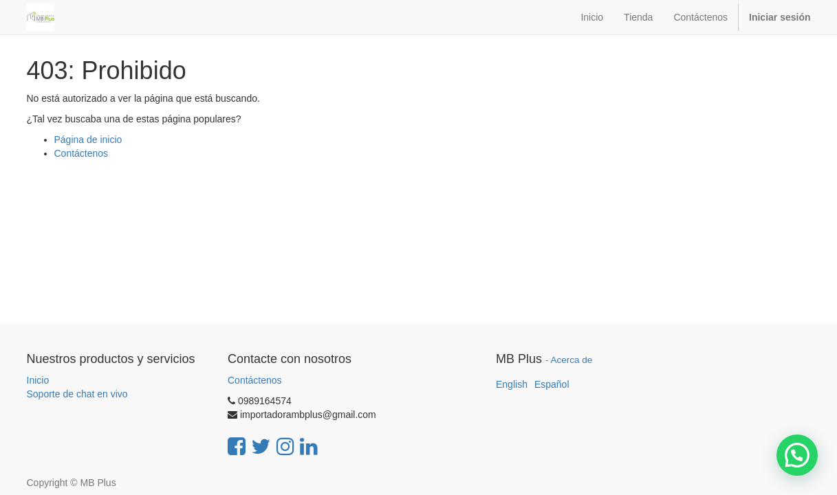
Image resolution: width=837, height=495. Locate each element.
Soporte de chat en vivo (77, 393)
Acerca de (572, 360)
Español (551, 384)
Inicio (38, 380)
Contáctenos (81, 153)
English (512, 384)
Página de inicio (88, 139)
